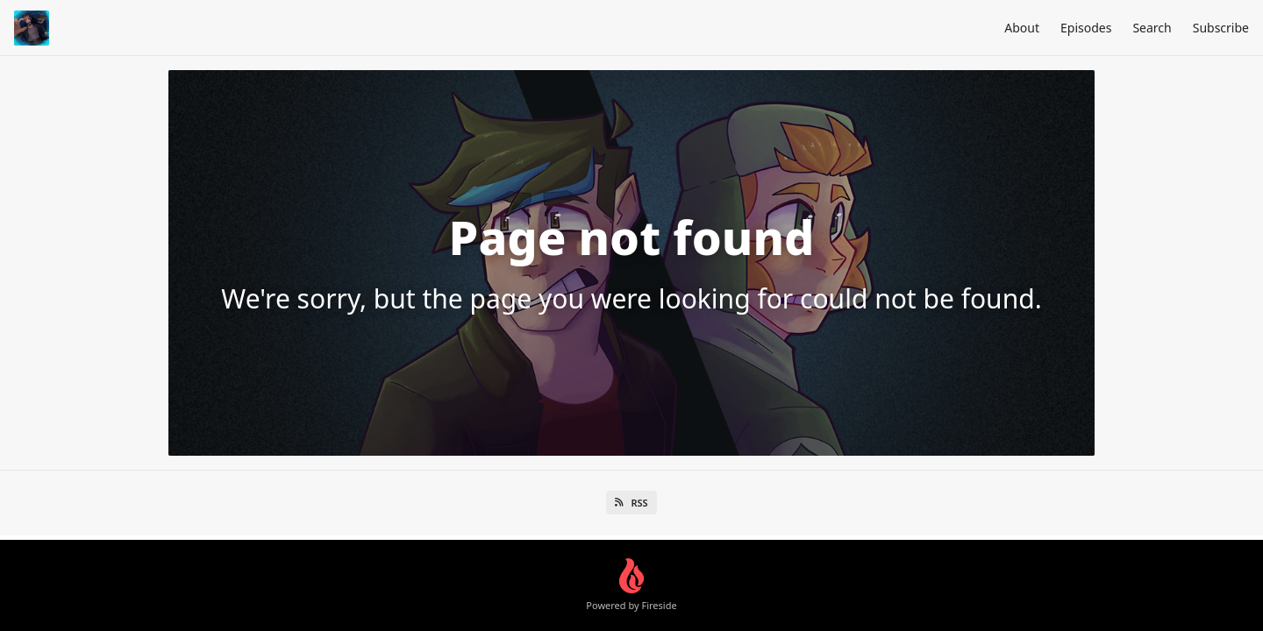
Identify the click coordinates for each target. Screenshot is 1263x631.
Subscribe (1221, 27)
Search (1151, 27)
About (1021, 27)
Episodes (1085, 27)
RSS (631, 502)
